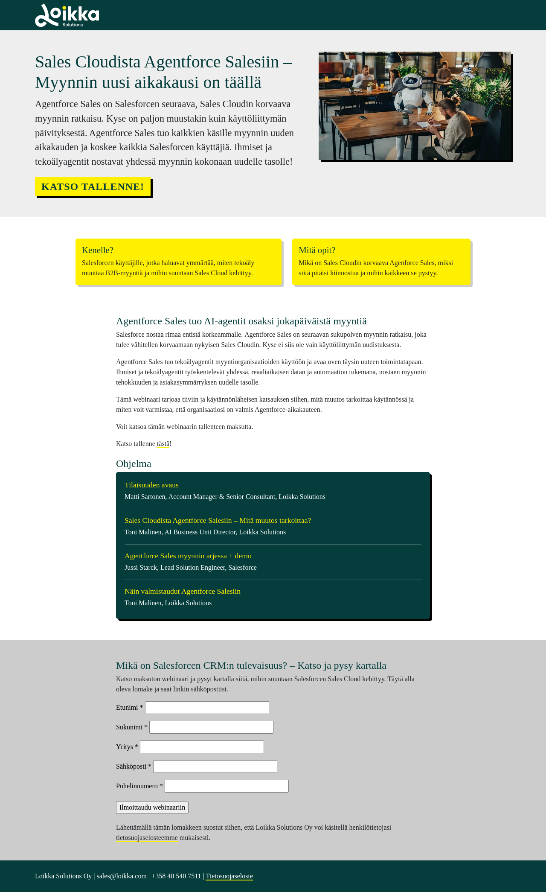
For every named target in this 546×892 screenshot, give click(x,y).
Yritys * (127, 746)
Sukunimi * (132, 727)
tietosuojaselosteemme (147, 837)
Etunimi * (129, 707)
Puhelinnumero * (139, 786)
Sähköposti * (133, 766)
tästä (163, 443)
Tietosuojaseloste (229, 876)
